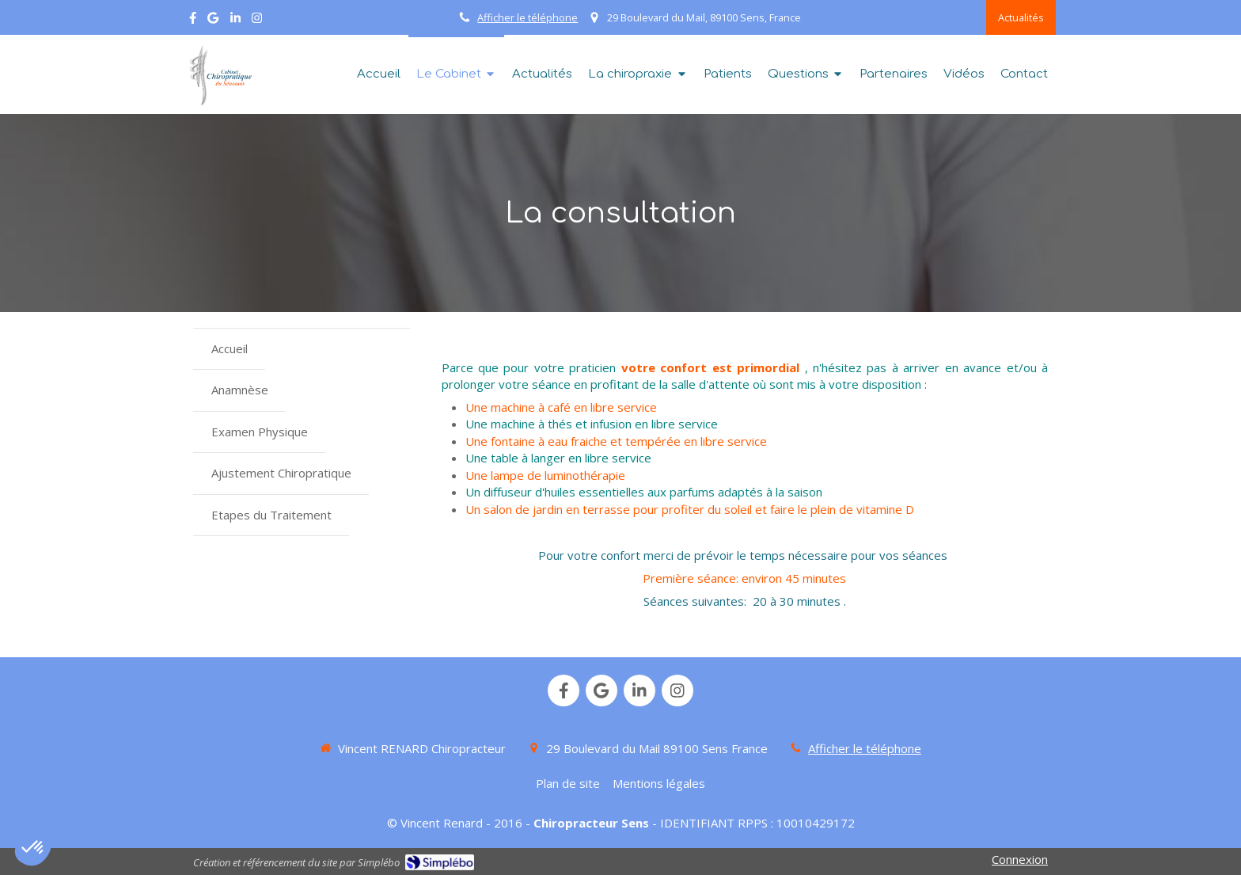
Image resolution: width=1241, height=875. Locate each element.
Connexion (1020, 859)
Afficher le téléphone (527, 17)
